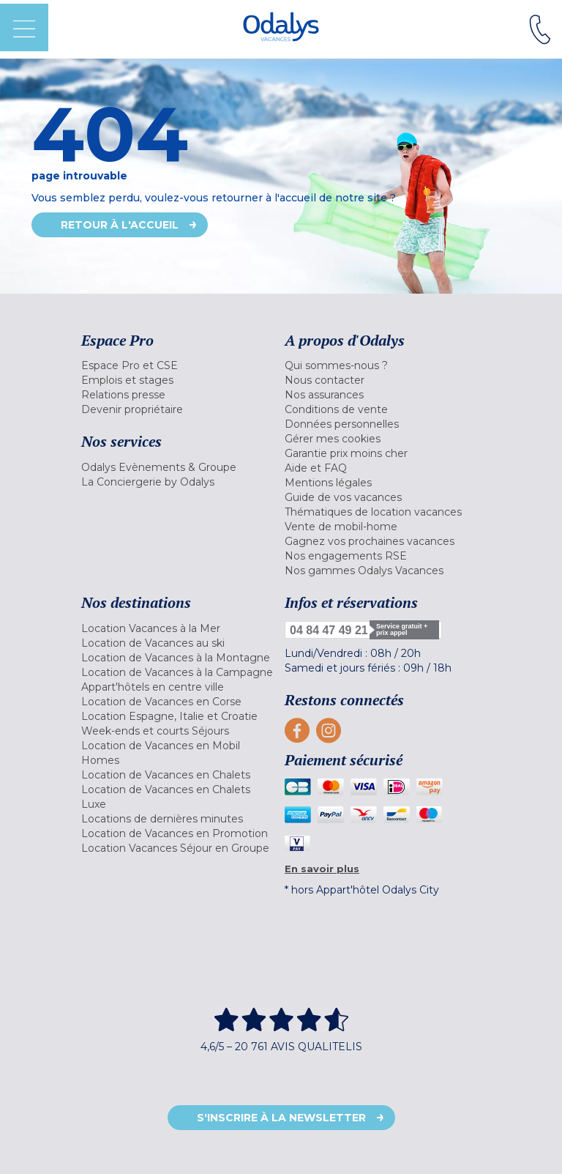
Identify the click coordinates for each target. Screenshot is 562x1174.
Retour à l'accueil (120, 224)
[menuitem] (179, 365)
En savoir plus (322, 868)
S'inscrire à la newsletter (281, 1117)
